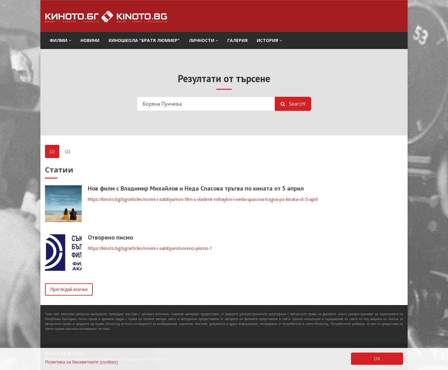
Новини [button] (89, 40)
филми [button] (60, 40)
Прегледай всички (69, 289)
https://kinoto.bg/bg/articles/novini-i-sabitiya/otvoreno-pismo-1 (150, 248)
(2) (52, 151)
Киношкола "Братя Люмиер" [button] (144, 40)
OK (377, 358)
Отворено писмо (110, 237)
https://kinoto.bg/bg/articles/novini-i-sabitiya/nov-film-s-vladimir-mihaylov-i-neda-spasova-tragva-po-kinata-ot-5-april (203, 199)
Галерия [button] (237, 40)
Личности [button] (203, 40)
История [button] (269, 40)
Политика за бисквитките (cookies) (81, 362)
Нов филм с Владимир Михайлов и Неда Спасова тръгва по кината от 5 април (196, 188)
